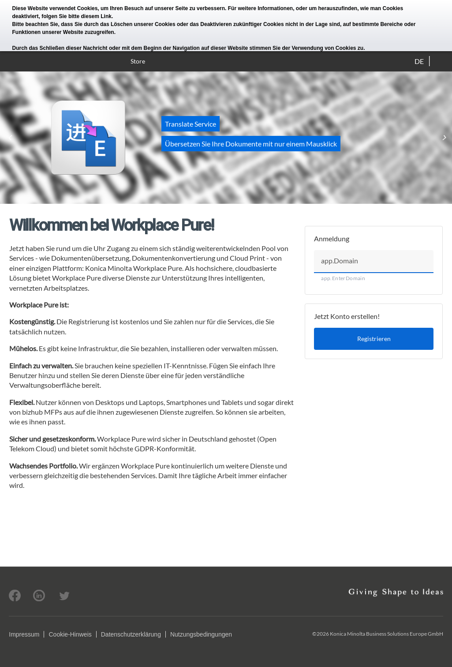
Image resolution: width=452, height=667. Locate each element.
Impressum (24, 634)
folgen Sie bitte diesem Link (76, 16)
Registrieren (374, 338)
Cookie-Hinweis (70, 634)
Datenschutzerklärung (131, 634)
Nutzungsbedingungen (201, 634)
